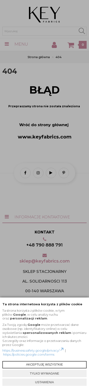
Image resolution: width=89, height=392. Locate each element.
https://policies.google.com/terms (28, 354)
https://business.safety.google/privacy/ (33, 350)
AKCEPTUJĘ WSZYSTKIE (44, 364)
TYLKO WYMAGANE (44, 373)
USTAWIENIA (44, 382)
